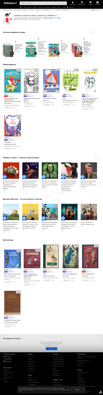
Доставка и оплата (7, 10)
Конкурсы (55, 373)
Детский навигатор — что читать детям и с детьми (22, 199)
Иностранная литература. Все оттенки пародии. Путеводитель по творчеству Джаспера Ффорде (10, 184)
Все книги (31, 357)
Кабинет (80, 365)
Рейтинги (25, 10)
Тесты (54, 368)
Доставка (80, 377)
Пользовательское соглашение (86, 386)
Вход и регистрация (83, 360)
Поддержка (65, 10)
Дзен (5, 379)
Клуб (64, 7)
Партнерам (56, 382)
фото (19, 70)
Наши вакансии (57, 385)
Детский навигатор (58, 359)
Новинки (31, 10)
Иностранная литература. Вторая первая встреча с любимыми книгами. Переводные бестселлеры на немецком (11, 226)
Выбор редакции (9, 64)
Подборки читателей (59, 366)
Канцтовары (46, 7)
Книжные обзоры (58, 363)
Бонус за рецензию (33, 382)
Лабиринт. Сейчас (58, 357)
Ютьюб (5, 375)
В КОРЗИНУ (8, 107)
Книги (20, 7)
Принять (77, 389)
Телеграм (6, 382)
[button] (89, 32)
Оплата (80, 375)
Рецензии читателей (58, 361)
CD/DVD (30, 368)
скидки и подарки (49, 18)
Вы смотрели (81, 363)
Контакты (58, 10)
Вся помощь (81, 384)
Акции (30, 378)
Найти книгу (51, 349)
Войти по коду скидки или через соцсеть (87, 357)
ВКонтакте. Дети (8, 372)
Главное (35, 7)
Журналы (30, 361)
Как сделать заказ (83, 372)
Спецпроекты (57, 375)
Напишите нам (82, 382)
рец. (18, 69)
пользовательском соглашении (42, 389)
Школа (40, 7)
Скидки (37, 10)
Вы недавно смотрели (11, 338)
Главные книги (32, 380)
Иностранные (27, 7)
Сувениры (31, 370)
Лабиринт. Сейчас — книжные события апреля (21, 157)
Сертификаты (17, 10)
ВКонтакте (6, 370)
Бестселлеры (8, 240)
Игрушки (53, 7)
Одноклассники (8, 377)
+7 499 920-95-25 (45, 10)
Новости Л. (56, 370)
